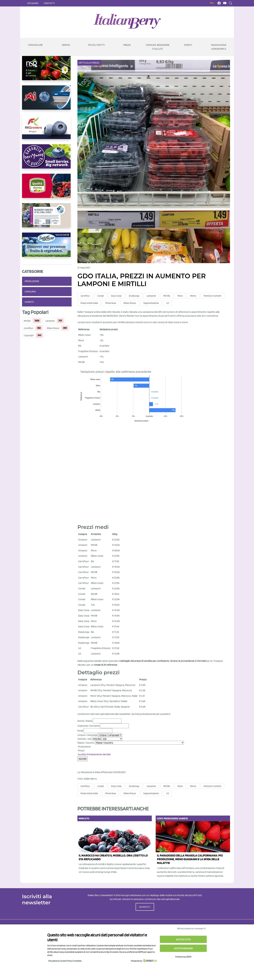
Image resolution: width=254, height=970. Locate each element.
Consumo (30, 291)
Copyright (29, 335)
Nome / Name (84, 720)
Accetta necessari (183, 948)
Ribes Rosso (53, 328)
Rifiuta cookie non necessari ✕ (191, 928)
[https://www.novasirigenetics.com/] (47, 70)
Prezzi (96, 62)
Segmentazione (151, 303)
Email (80, 730)
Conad (100, 295)
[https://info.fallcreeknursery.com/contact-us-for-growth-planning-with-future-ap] (47, 218)
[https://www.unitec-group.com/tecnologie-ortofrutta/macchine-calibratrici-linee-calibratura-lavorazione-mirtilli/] (47, 100)
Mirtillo (27, 320)
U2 (167, 303)
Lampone (50, 320)
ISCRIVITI (144, 906)
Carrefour (28, 328)
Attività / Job (84, 738)
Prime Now (110, 303)
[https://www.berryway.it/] (47, 159)
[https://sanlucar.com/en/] (47, 247)
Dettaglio (85, 62)
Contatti (49, 3)
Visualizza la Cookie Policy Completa (64, 960)
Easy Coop (116, 295)
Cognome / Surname (88, 725)
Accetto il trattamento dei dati (94, 754)
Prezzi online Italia (89, 303)
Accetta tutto (183, 939)
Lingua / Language (87, 734)
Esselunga (134, 295)
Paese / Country (86, 742)
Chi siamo (32, 3)
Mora (180, 295)
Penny (193, 295)
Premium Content (212, 295)
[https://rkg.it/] (47, 129)
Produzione (32, 281)
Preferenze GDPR (183, 956)
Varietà (29, 301)
